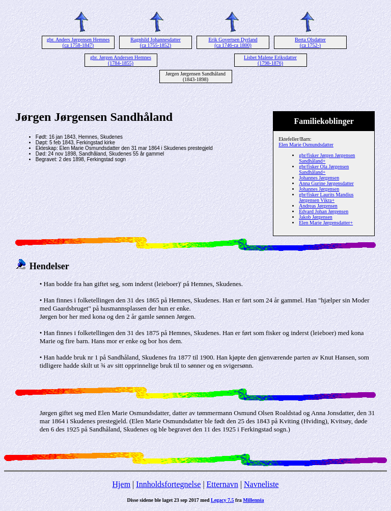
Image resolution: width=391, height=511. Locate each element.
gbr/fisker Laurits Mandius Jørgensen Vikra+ (326, 197)
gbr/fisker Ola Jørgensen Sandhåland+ (324, 169)
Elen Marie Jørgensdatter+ (326, 222)
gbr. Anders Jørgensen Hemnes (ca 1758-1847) (78, 42)
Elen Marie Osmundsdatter (305, 144)
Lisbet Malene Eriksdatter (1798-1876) (270, 60)
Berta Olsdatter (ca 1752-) (310, 42)
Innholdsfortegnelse (168, 484)
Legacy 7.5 (222, 500)
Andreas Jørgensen (318, 206)
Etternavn (222, 484)
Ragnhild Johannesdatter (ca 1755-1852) (155, 42)
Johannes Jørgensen (319, 178)
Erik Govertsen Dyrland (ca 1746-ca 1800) (232, 42)
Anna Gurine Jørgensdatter (326, 183)
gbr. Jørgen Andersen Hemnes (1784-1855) (120, 60)
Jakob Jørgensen (315, 217)
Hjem (122, 484)
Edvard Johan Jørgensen (323, 211)
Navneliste (261, 484)
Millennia (253, 500)
